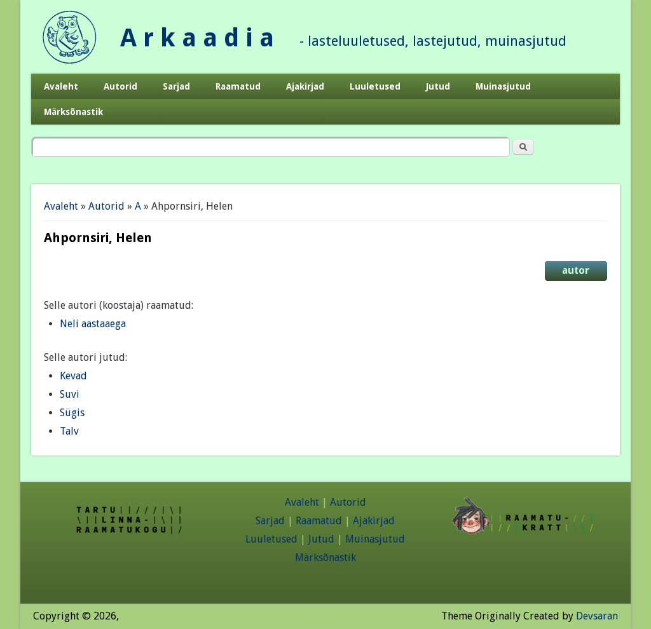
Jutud (438, 86)
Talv (69, 431)
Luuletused (375, 86)
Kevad (73, 376)
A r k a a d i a (197, 38)
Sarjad (176, 86)
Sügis (72, 413)
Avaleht (61, 86)
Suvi (69, 394)
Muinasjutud (503, 86)
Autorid (120, 86)
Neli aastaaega (93, 324)
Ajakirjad (305, 86)
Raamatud (238, 86)
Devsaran (597, 616)
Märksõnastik (73, 112)
